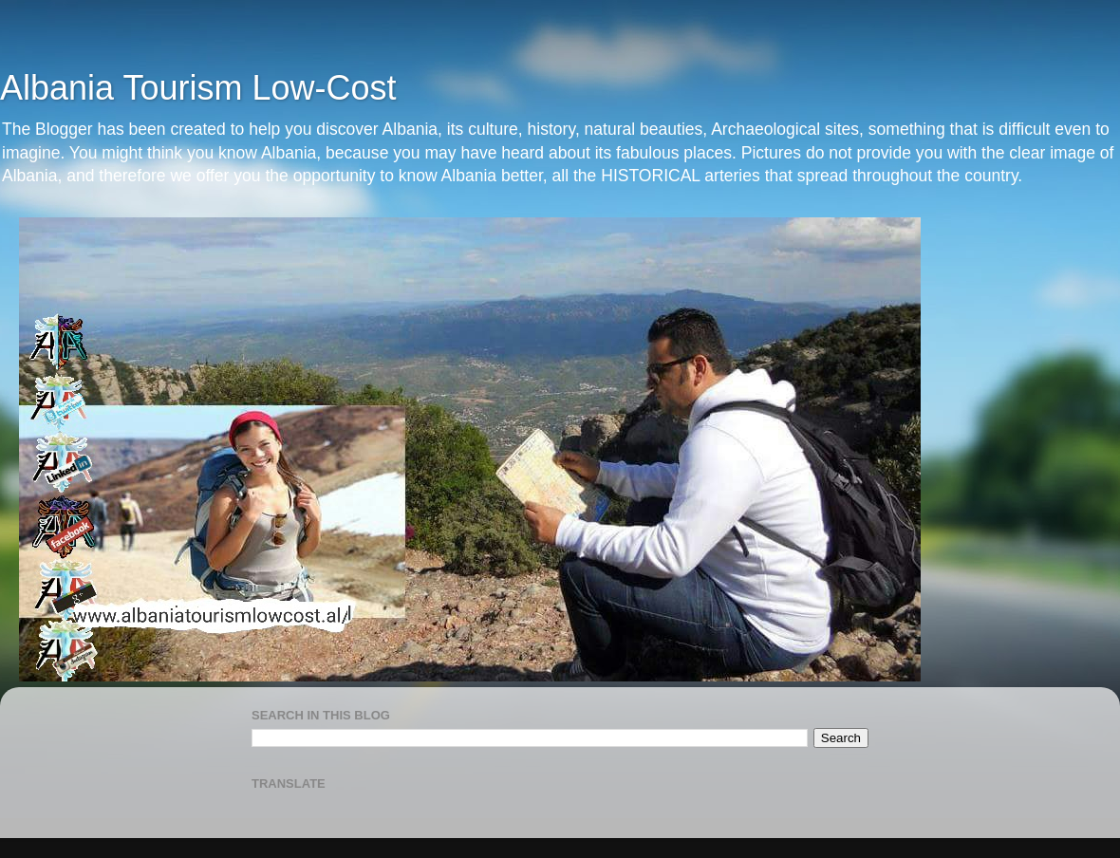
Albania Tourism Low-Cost (198, 87)
